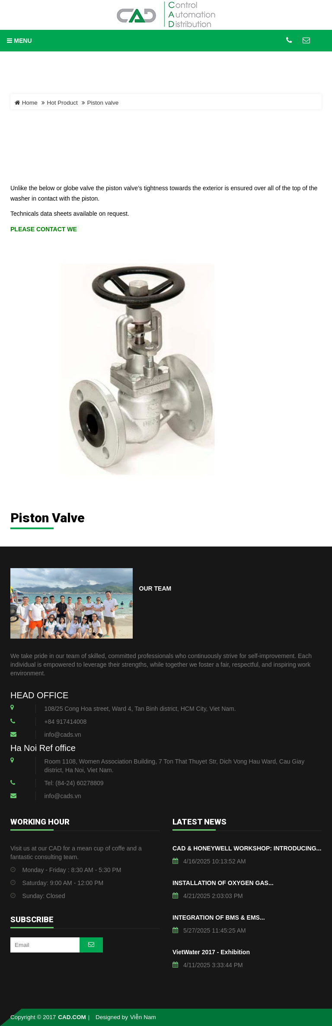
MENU (19, 40)
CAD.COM (72, 1017)
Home (26, 102)
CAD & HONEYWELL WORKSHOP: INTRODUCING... (246, 848)
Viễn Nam (143, 1017)
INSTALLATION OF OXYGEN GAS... (223, 882)
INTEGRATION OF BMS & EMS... (218, 917)
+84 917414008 (66, 721)
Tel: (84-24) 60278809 (74, 783)
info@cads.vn (63, 734)
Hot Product (62, 102)
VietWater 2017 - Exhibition (211, 952)
